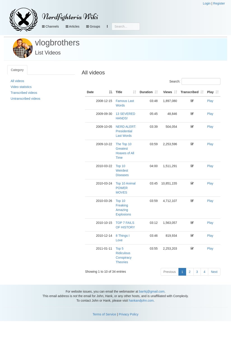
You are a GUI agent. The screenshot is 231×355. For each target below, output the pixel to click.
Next (214, 272)
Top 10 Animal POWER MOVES (126, 188)
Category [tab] (17, 70)
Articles (72, 26)
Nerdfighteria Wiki (70, 16)
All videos (17, 81)
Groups (93, 26)
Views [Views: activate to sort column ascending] (167, 92)
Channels (50, 26)
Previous (170, 272)
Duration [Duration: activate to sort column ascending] (146, 92)
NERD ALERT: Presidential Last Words (126, 131)
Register (219, 3)
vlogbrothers (57, 42)
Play (210, 101)
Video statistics (21, 87)
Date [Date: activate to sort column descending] (90, 92)
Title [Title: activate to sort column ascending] (119, 92)
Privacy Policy (128, 314)
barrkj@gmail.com (151, 291)
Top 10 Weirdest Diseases (122, 170)
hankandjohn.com (141, 300)
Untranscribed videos (25, 98)
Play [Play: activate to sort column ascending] (210, 92)
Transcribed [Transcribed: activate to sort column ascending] (190, 92)
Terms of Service (104, 314)
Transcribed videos (24, 93)
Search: (194, 81)
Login (206, 3)
